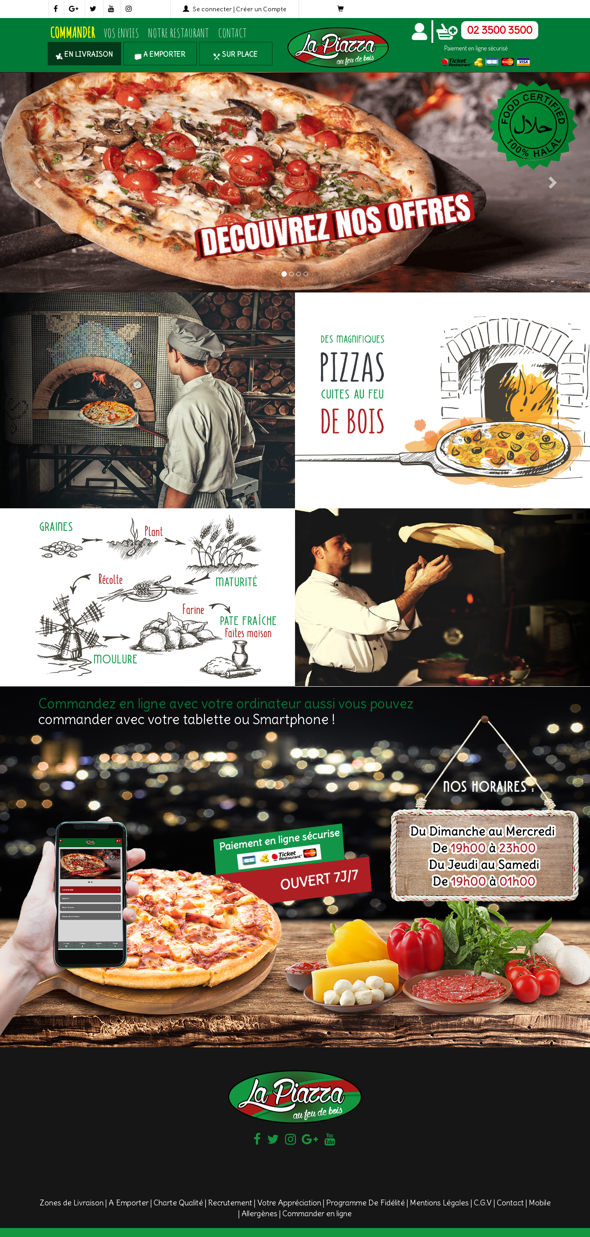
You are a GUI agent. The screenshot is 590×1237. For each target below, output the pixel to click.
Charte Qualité (178, 1203)
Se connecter (212, 9)
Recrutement (230, 1203)
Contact (232, 33)
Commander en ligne (317, 1214)
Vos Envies (121, 33)
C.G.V (483, 1203)
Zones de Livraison (72, 1203)
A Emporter (160, 54)
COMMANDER (72, 32)
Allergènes (259, 1214)
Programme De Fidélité (365, 1203)
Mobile (540, 1203)
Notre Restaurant (178, 33)
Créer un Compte (261, 9)
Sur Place (235, 54)
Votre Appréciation (289, 1203)
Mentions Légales (439, 1203)
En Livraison (84, 54)
